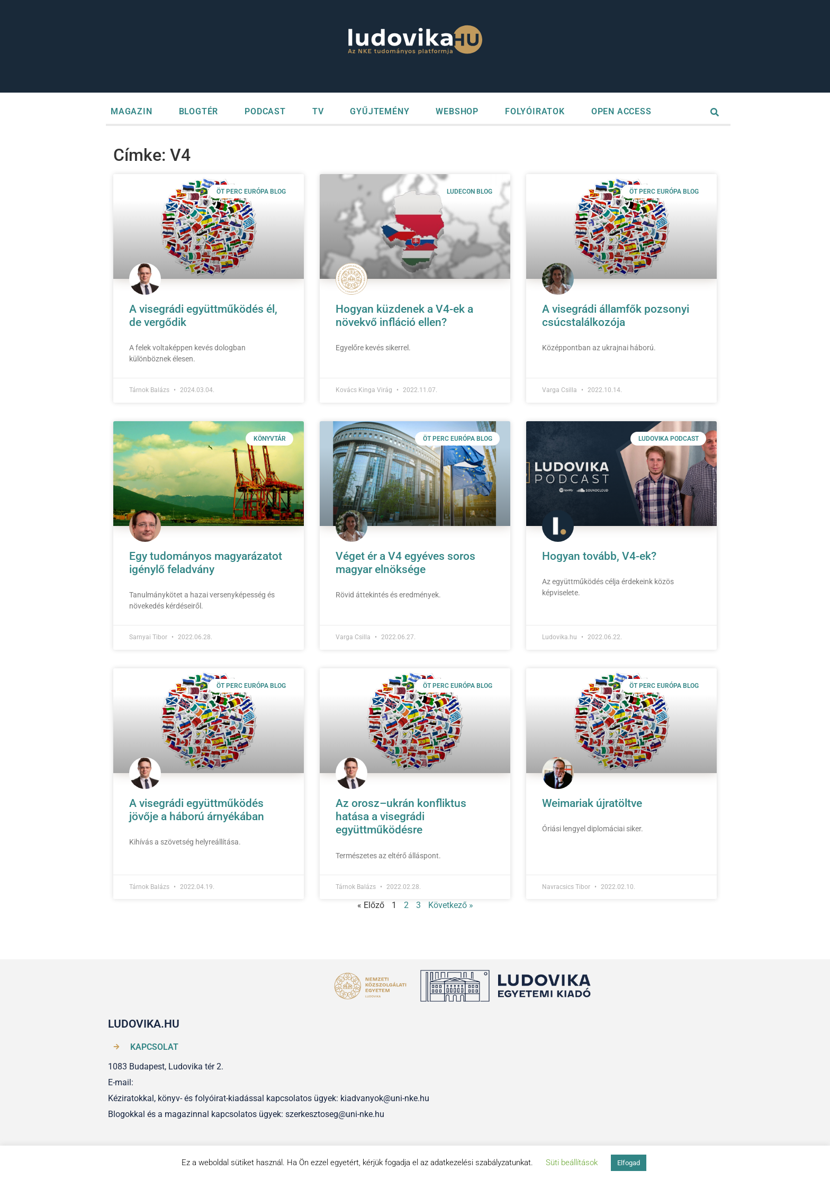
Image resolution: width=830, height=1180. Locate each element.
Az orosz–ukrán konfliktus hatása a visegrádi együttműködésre (401, 816)
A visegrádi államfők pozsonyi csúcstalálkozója (615, 316)
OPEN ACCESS (621, 111)
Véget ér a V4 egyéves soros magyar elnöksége (405, 563)
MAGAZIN (131, 111)
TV (318, 111)
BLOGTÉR (199, 111)
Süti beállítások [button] (572, 1162)
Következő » (450, 905)
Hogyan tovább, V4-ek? (599, 556)
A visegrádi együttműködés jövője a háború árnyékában (196, 810)
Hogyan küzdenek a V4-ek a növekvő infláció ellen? (404, 316)
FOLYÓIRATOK (535, 111)
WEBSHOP (457, 111)
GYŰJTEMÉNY (379, 111)
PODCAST (265, 111)
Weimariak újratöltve (592, 803)
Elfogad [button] (628, 1163)
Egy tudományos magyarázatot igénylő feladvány (205, 563)
